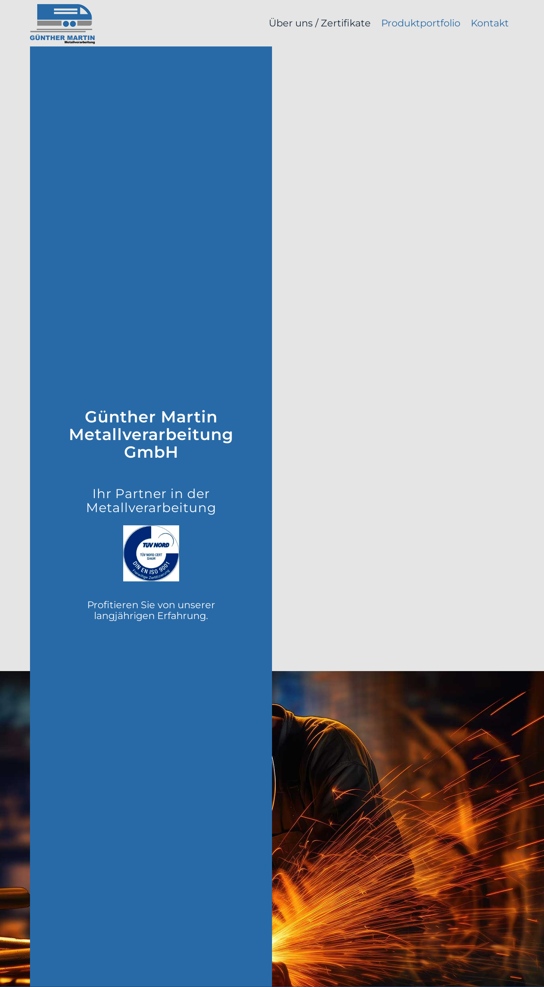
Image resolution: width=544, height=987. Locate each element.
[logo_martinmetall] (62, 23)
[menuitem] (320, 23)
